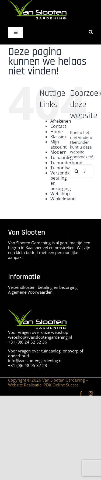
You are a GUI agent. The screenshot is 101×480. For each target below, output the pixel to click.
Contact (58, 126)
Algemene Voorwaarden (30, 292)
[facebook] (81, 393)
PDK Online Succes (61, 385)
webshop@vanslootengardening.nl (40, 337)
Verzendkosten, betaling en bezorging (66, 180)
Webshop (60, 194)
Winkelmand (63, 199)
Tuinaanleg (61, 157)
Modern (58, 152)
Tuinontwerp (63, 168)
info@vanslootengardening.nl (35, 360)
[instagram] (91, 393)
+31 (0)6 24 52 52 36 (27, 342)
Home (56, 132)
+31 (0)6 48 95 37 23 (27, 365)
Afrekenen (60, 121)
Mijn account (58, 144)
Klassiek (58, 137)
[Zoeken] (91, 32)
